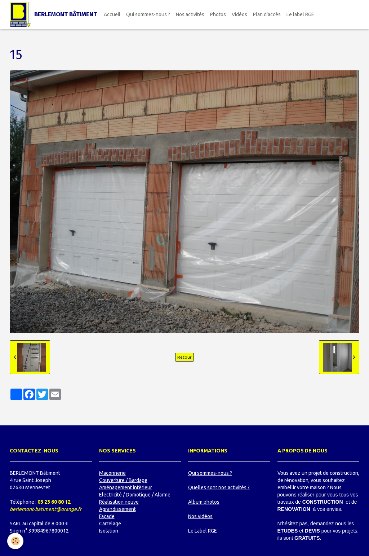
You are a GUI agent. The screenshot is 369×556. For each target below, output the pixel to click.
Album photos (203, 502)
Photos (218, 14)
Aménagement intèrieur (125, 487)
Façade (107, 516)
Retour (184, 357)
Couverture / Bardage (123, 480)
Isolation (108, 531)
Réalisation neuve (119, 502)
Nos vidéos (200, 516)
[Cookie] (15, 541)
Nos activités (190, 14)
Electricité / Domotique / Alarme (134, 495)
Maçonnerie (112, 473)
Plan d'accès (267, 14)
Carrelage (110, 523)
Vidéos (239, 14)
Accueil (112, 14)
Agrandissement (117, 509)
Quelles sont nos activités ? (219, 487)
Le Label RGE (202, 531)
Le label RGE (300, 14)
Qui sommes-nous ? (148, 14)
